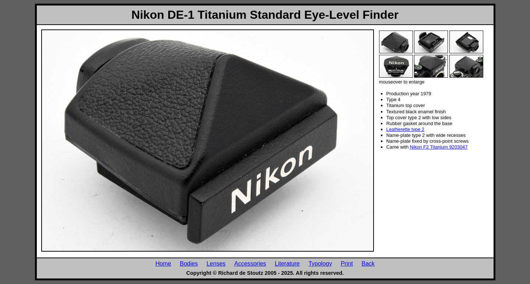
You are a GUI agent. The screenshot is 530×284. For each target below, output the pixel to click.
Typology (320, 263)
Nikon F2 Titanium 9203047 (439, 147)
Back (368, 263)
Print (347, 263)
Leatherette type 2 (405, 129)
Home (163, 263)
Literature (287, 263)
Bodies (189, 263)
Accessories (250, 263)
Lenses (216, 263)
